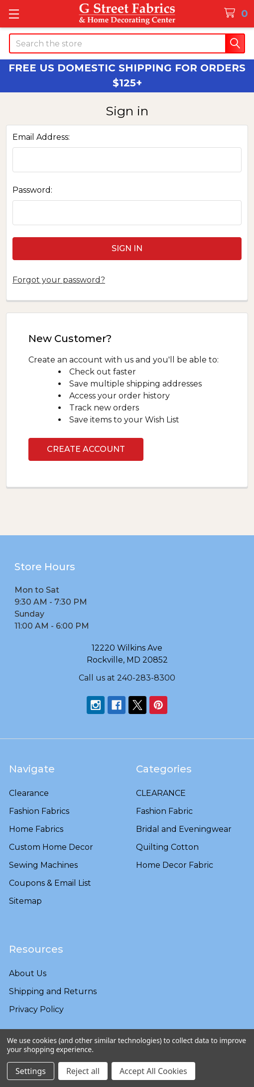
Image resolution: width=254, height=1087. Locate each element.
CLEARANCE (161, 793)
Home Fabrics (36, 829)
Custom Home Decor (51, 847)
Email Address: (41, 137)
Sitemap (25, 901)
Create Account (86, 449)
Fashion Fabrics (39, 811)
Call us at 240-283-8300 (127, 678)
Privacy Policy (36, 1009)
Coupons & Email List (50, 883)
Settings (30, 1071)
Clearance (29, 793)
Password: (32, 190)
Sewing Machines (43, 865)
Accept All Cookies (153, 1071)
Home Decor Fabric (174, 865)
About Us (27, 973)
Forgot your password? (58, 280)
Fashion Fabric (164, 811)
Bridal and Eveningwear (184, 829)
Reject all (83, 1071)
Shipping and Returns (53, 991)
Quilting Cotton (167, 847)
